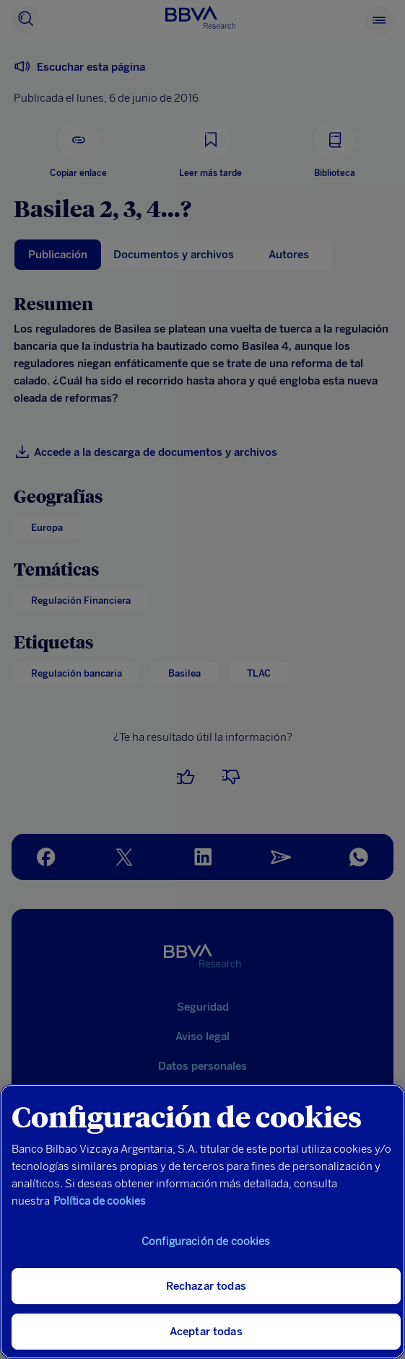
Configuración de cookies (206, 1241)
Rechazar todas (206, 1286)
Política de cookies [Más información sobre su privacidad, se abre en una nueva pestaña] (99, 1201)
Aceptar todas (206, 1331)
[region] (202, 1221)
